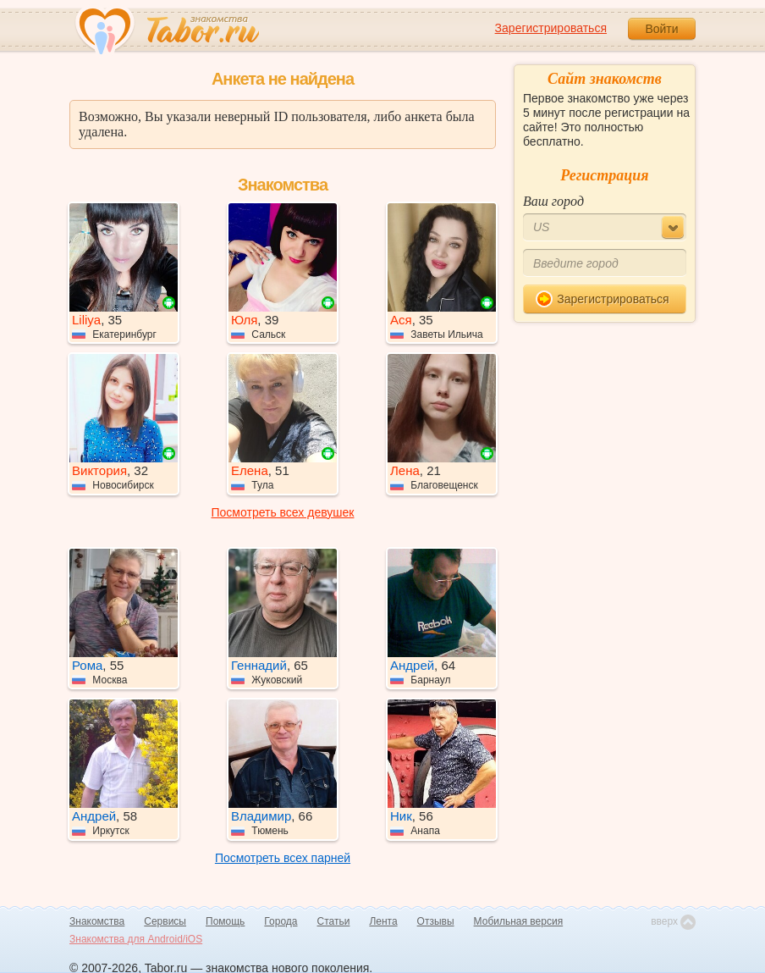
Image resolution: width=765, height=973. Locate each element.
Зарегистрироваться (551, 28)
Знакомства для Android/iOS (135, 939)
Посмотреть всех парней (282, 858)
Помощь (225, 921)
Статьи (333, 921)
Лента (383, 921)
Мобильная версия (519, 921)
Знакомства (96, 921)
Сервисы (165, 921)
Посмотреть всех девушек (283, 512)
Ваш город (553, 201)
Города (280, 921)
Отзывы (435, 921)
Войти (661, 29)
